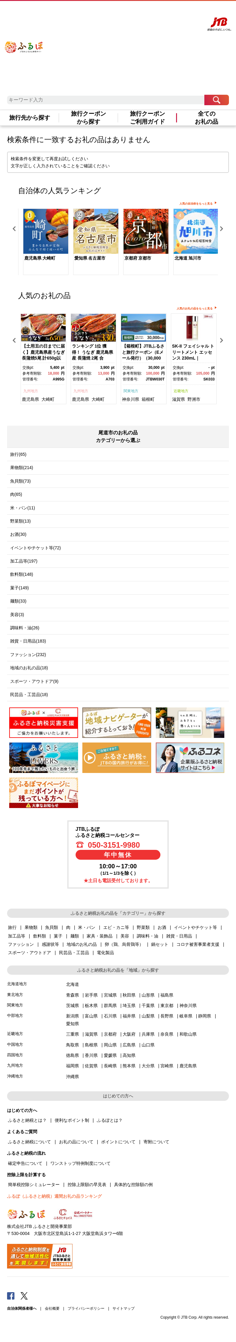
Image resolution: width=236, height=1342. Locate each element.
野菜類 (143, 927)
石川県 (110, 1015)
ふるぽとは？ (110, 1120)
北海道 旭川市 (188, 258)
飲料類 (39, 936)
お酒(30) (18, 534)
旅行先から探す (29, 117)
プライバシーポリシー (86, 1308)
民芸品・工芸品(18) (29, 694)
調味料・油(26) (24, 627)
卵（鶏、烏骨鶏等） (124, 944)
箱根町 (148, 399)
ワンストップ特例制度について (80, 1163)
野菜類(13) (20, 521)
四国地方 (15, 1055)
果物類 (31, 927)
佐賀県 (91, 1065)
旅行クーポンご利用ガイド (147, 117)
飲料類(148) (21, 574)
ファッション (21, 944)
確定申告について (25, 1163)
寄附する (174, 11)
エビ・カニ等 (116, 927)
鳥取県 (72, 1044)
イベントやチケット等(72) (35, 547)
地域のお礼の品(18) (29, 667)
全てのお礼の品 (206, 117)
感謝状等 (50, 944)
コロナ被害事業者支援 (197, 944)
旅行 (12, 927)
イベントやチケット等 (195, 927)
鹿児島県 (30, 399)
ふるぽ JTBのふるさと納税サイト (24, 42)
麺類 (74, 936)
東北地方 (15, 994)
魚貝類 (51, 927)
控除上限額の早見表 (87, 1184)
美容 (124, 936)
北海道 (72, 984)
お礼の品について (76, 1141)
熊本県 (129, 1065)
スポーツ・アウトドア (29, 952)
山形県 (148, 995)
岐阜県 (185, 1015)
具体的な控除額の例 (133, 1184)
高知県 (129, 1055)
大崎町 (47, 399)
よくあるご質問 (136, 11)
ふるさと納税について (29, 1141)
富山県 (91, 1015)
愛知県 (72, 1023)
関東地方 (131, 391)
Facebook (10, 1295)
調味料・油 (147, 936)
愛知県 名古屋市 (90, 258)
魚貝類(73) (20, 481)
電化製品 (105, 952)
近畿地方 (181, 391)
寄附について (156, 1141)
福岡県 (72, 1065)
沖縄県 (72, 1076)
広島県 (129, 1044)
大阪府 (129, 1034)
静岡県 (204, 1015)
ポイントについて (118, 1141)
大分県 (148, 1065)
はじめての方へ (109, 11)
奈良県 (166, 1034)
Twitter (24, 1295)
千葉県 (148, 1005)
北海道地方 (17, 984)
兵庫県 (148, 1034)
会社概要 (52, 1308)
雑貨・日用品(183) (28, 641)
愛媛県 (110, 1055)
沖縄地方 (15, 1076)
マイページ (157, 11)
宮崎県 (166, 1065)
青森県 (72, 995)
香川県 (91, 1055)
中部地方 (15, 1015)
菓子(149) (19, 587)
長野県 (166, 1015)
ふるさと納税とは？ (27, 1120)
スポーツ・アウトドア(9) (34, 681)
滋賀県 (178, 399)
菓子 (58, 936)
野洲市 (193, 399)
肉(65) (16, 494)
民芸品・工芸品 (74, 952)
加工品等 (16, 936)
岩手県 (91, 995)
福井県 (129, 1015)
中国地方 (15, 1044)
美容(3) (17, 614)
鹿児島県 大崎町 (40, 258)
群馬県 (110, 1005)
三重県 (72, 1034)
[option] (43, 243)
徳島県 (72, 1055)
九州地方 (30, 391)
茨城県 (72, 1005)
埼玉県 (129, 1005)
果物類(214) (21, 467)
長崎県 (110, 1065)
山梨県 (148, 1015)
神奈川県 (130, 399)
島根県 (91, 1044)
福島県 (166, 995)
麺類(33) (18, 601)
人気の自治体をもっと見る (196, 203)
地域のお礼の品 (82, 944)
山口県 (148, 1044)
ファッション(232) (28, 654)
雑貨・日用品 (179, 936)
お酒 (162, 927)
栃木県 (91, 1005)
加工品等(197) (23, 561)
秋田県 (129, 995)
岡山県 (110, 1044)
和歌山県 (188, 1034)
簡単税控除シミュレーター (34, 1184)
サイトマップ (123, 1308)
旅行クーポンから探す (88, 117)
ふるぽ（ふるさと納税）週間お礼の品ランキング (54, 1196)
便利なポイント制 (72, 1120)
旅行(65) (18, 454)
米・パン (86, 927)
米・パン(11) (22, 507)
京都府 (110, 1034)
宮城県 (110, 995)
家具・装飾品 (99, 936)
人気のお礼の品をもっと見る (195, 308)
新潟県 (72, 1015)
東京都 (166, 1005)
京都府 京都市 (137, 258)
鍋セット (159, 944)
